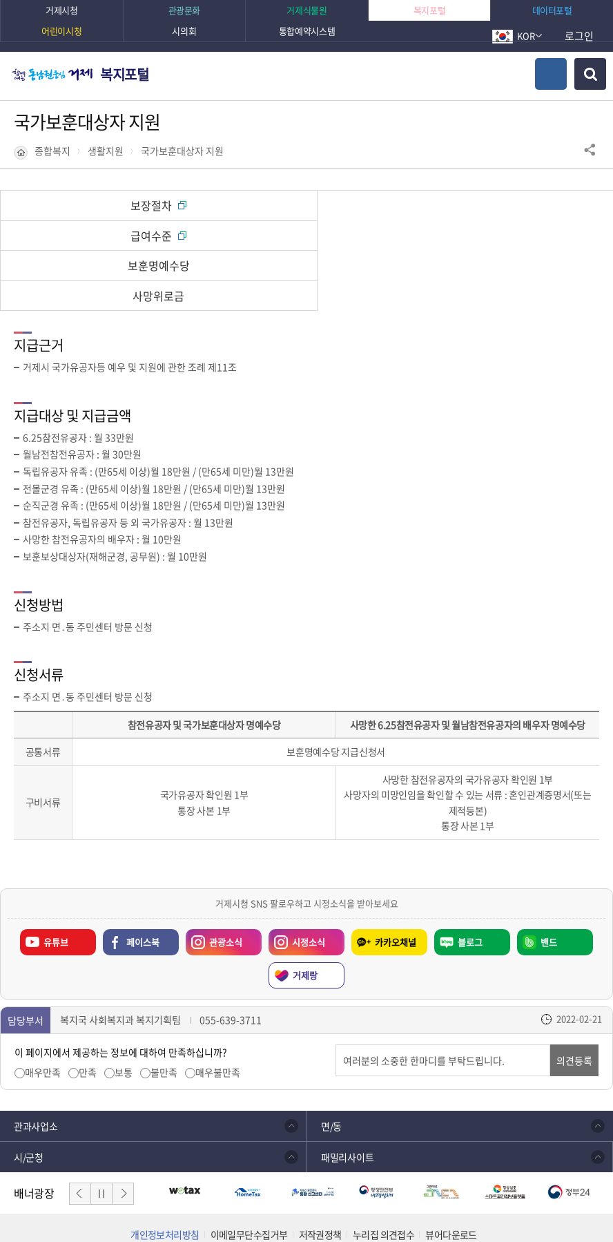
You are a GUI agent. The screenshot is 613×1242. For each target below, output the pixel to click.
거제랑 (305, 914)
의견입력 (335, 984)
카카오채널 (395, 881)
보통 (124, 1012)
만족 (88, 1012)
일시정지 (101, 1133)
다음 (123, 1133)
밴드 (549, 881)
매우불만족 (217, 1012)
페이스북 (142, 881)
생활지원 (106, 151)
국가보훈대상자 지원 (182, 151)
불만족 (163, 1012)
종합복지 (52, 151)
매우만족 (43, 1012)
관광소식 (214, 878)
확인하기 (453, 1204)
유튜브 (55, 881)
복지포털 (124, 74)
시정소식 (297, 878)
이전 (80, 1133)
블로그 (470, 881)
